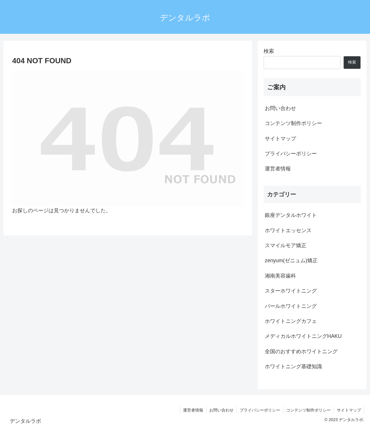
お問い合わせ (280, 108)
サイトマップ (280, 139)
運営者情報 (278, 169)
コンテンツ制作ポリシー (293, 123)
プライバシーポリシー (291, 154)
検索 (269, 51)
